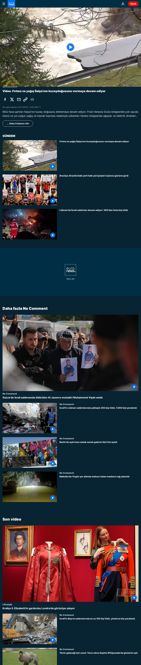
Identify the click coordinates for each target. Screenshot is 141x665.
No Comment (10, 393)
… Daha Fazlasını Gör (17, 123)
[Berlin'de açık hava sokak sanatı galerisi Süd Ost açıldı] (98, 454)
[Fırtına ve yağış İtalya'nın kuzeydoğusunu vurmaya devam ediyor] (98, 155)
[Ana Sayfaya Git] (11, 4)
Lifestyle (7, 604)
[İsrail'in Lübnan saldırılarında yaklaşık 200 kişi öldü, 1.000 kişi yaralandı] (98, 420)
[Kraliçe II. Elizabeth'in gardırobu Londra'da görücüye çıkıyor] (70, 608)
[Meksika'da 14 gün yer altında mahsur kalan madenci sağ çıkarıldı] (98, 488)
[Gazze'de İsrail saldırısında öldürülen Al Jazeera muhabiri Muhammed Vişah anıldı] (70, 397)
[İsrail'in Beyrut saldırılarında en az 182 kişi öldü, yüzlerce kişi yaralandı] (98, 630)
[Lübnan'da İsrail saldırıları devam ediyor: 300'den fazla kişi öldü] (98, 224)
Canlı (133, 3)
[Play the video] (70, 47)
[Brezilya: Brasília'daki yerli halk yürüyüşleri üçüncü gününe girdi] (98, 189)
